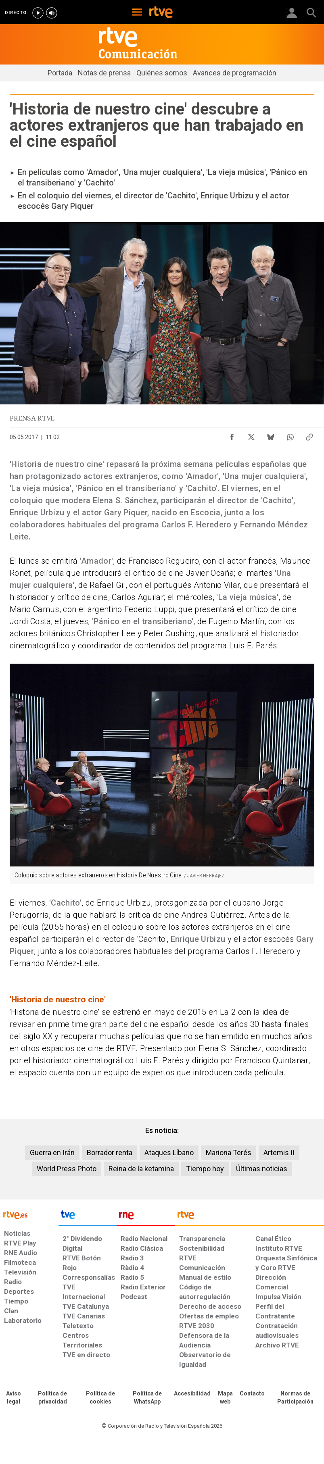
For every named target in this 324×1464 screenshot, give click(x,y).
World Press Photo (66, 1168)
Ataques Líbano (169, 1152)
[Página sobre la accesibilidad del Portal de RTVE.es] (192, 1394)
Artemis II (279, 1152)
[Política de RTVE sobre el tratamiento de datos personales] (52, 1398)
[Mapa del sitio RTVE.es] (225, 1398)
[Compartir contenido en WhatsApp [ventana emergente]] (290, 435)
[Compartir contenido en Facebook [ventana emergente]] (232, 435)
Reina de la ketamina (141, 1168)
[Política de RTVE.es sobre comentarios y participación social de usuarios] (295, 1398)
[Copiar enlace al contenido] (309, 435)
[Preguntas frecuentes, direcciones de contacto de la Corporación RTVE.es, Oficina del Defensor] (252, 1394)
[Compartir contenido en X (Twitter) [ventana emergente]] (251, 435)
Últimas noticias (261, 1168)
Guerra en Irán (52, 1152)
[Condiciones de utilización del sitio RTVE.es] (13, 1398)
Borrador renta (109, 1152)
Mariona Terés (228, 1152)
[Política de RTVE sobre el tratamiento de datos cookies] (100, 1398)
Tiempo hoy (205, 1168)
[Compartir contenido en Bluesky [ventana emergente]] (270, 435)
